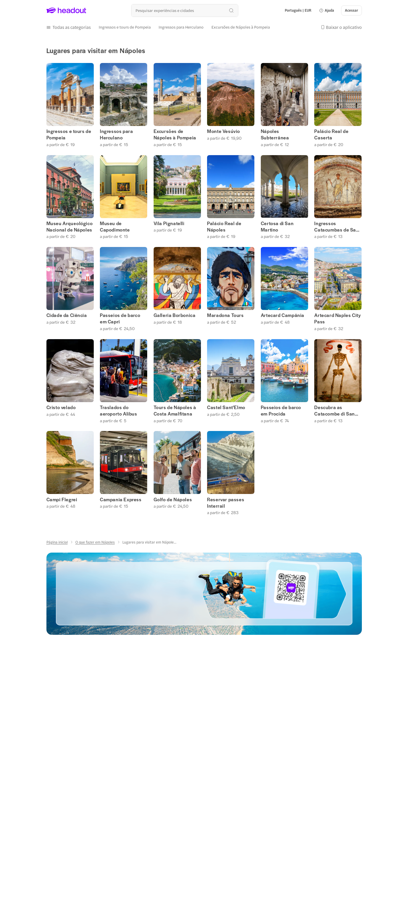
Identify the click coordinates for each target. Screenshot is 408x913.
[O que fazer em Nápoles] (95, 542)
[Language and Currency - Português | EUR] (298, 10)
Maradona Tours (225, 315)
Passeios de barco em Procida (281, 410)
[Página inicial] (57, 542)
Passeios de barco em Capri (120, 318)
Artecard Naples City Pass (337, 318)
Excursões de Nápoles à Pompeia (175, 134)
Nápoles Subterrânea (275, 134)
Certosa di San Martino (277, 226)
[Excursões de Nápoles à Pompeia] (240, 27)
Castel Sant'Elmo (226, 407)
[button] (326, 10)
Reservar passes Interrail (225, 502)
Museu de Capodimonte (115, 226)
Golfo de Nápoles (173, 499)
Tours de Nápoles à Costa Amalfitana (175, 410)
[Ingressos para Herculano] (181, 27)
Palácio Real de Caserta (331, 134)
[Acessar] (351, 10)
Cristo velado (61, 407)
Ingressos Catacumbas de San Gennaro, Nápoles (336, 226)
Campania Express (121, 499)
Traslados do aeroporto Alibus (118, 410)
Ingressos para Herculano (116, 134)
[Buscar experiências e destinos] (184, 10)
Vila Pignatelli (169, 223)
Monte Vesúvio (223, 131)
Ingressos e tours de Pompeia (68, 134)
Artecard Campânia (282, 315)
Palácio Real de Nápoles (224, 226)
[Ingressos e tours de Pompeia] (125, 27)
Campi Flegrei (61, 499)
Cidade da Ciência (66, 315)
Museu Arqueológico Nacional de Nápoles (69, 226)
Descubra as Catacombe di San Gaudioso (334, 410)
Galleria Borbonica (175, 315)
